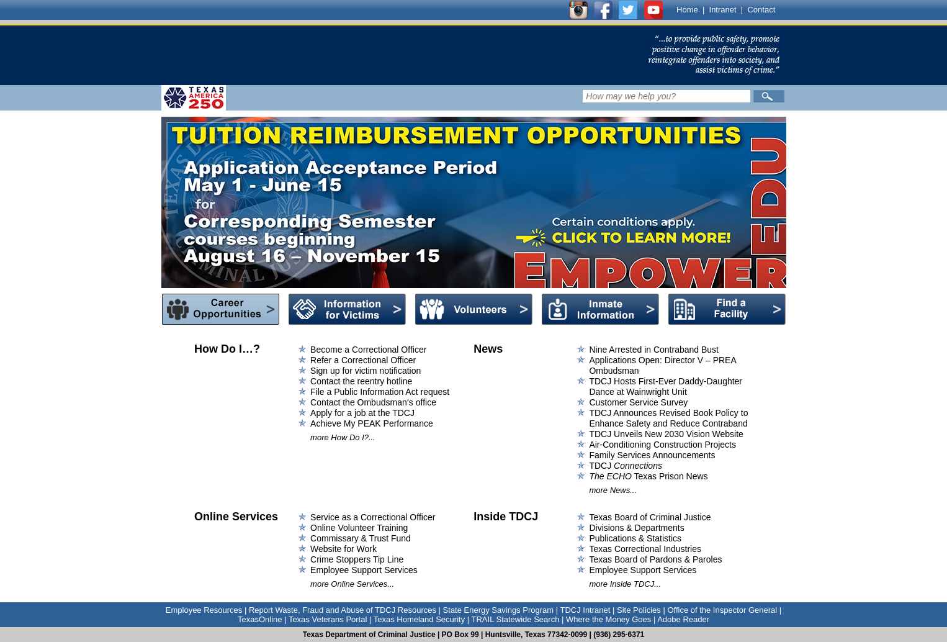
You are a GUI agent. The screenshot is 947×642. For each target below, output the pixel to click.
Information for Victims (347, 309)
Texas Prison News (648, 476)
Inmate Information (600, 309)
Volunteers (473, 309)
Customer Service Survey (638, 402)
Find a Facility (727, 309)
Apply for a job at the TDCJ (362, 413)
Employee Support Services (364, 570)
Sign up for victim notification (365, 371)
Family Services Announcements (652, 455)
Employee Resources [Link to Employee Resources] (204, 610)
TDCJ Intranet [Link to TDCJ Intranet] (585, 610)
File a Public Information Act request (379, 392)
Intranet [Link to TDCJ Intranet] (723, 9)
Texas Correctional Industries (645, 549)
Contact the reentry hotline (361, 381)
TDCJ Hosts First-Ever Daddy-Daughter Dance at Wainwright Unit (665, 386)
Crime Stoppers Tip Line (356, 559)
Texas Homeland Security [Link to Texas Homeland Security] (419, 619)
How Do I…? (227, 349)
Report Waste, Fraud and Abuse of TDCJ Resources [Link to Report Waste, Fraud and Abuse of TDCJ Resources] (342, 610)
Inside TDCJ (506, 516)
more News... (613, 490)
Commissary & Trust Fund (360, 538)
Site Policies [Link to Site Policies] (639, 610)
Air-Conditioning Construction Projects (662, 445)
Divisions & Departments (636, 528)
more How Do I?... (342, 437)
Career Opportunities (220, 309)
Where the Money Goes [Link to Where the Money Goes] (608, 619)
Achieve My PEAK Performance (371, 423)
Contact (761, 9)
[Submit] (768, 96)
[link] (397, 55)
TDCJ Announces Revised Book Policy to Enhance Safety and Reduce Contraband (668, 418)
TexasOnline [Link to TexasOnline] (260, 619)
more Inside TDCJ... (625, 584)
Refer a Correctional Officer (363, 360)
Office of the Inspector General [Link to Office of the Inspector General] (722, 610)
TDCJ (625, 466)
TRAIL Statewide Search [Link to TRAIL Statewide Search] (516, 619)
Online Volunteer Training (359, 528)
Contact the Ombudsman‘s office (373, 402)
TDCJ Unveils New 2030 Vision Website (666, 434)
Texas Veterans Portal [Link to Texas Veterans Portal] (328, 619)
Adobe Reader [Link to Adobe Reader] (683, 619)
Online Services (236, 516)
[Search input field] (666, 96)
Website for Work (343, 549)
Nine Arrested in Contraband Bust (654, 350)
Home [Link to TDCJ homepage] (687, 9)
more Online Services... (352, 584)
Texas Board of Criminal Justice (650, 517)
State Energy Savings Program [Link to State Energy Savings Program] (498, 610)
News (488, 349)
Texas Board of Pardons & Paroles (655, 559)
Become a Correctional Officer (368, 350)
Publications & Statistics (635, 538)
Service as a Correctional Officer (372, 517)
